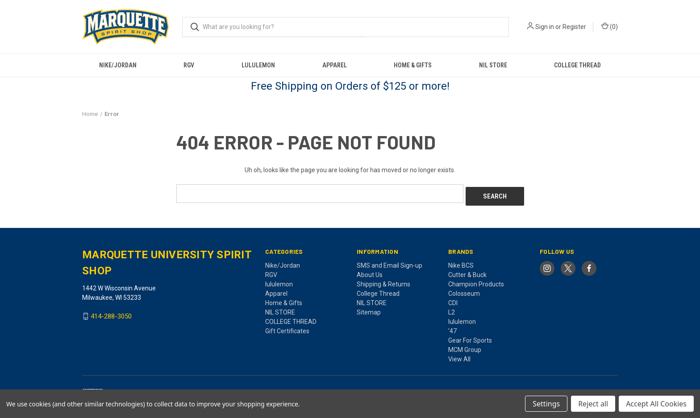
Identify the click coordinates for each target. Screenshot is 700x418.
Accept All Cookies (656, 404)
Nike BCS (461, 262)
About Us (370, 271)
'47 (452, 327)
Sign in (544, 26)
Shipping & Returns (383, 281)
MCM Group (464, 346)
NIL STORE (493, 65)
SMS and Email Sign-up (389, 262)
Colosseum (464, 290)
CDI (453, 299)
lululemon (258, 65)
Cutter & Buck (467, 271)
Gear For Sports (470, 337)
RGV (188, 65)
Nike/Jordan (118, 65)
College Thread (378, 290)
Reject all (593, 404)
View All (459, 356)
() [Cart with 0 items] (609, 26)
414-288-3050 (111, 314)
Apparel (334, 65)
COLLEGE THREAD (577, 65)
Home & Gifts (413, 65)
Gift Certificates (287, 327)
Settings (546, 404)
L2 (451, 309)
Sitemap (369, 309)
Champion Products (476, 281)
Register (574, 26)
